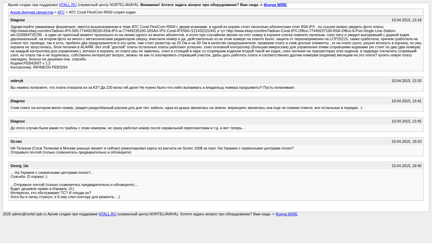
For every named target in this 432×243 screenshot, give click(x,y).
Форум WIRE (275, 5)
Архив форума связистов (31, 12)
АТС (60, 12)
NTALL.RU (68, 5)
